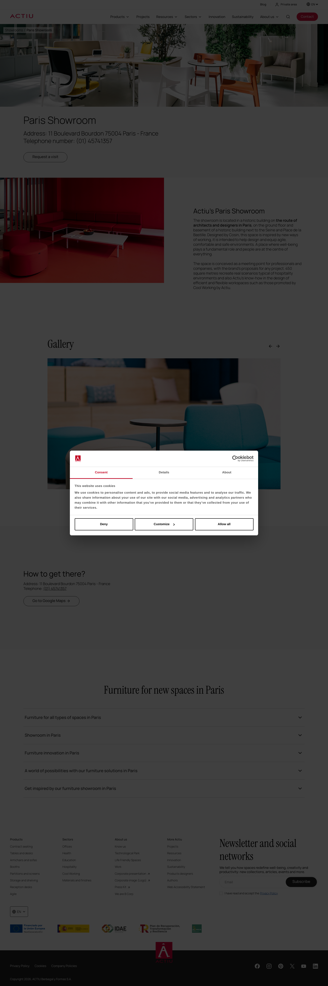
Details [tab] (164, 472)
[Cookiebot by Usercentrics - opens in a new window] (235, 459)
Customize (164, 524)
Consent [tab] (101, 472)
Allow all (224, 524)
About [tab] (226, 472)
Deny (104, 524)
